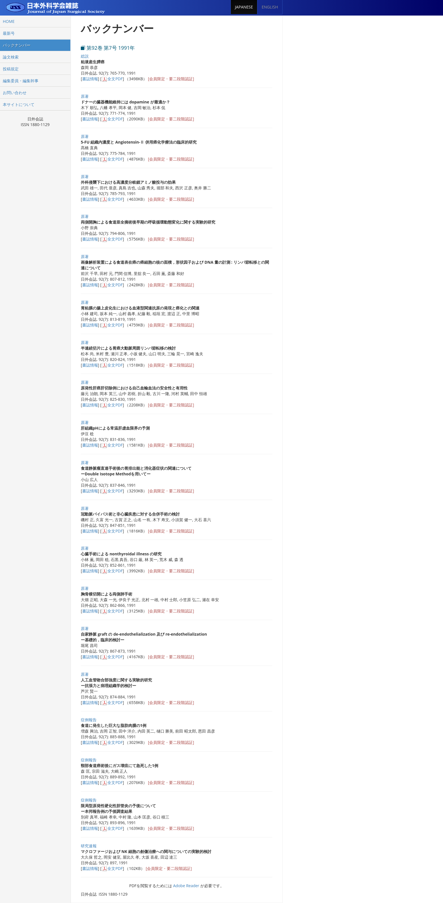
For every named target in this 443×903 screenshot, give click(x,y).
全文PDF (115, 78)
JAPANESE (244, 7)
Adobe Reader (186, 885)
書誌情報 (90, 78)
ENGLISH (270, 7)
